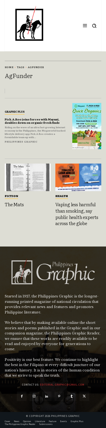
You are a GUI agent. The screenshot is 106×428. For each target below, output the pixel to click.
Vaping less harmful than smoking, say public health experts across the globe (76, 213)
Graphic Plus (14, 111)
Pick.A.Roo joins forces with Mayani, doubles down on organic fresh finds (32, 121)
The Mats (14, 204)
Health (61, 196)
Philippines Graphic (21, 141)
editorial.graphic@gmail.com (62, 384)
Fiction (11, 196)
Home (9, 67)
